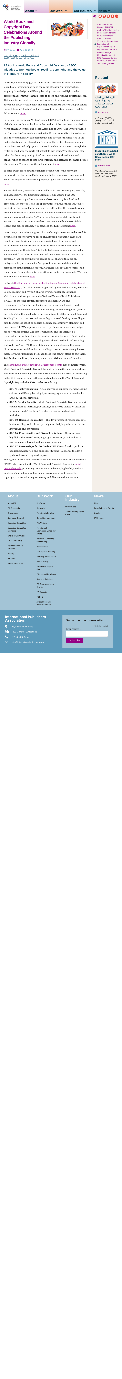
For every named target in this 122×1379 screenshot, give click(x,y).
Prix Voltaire (42, 523)
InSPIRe (40, 597)
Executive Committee (17, 523)
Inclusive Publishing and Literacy (45, 540)
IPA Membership (15, 541)
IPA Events (98, 518)
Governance (13, 513)
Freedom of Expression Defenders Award (47, 531)
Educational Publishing (47, 574)
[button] (100, 16)
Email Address (73, 629)
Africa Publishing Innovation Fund (44, 603)
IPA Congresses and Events (45, 585)
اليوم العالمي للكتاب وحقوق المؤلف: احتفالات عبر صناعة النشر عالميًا (21, 56)
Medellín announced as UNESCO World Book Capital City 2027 (106, 155)
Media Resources (15, 563)
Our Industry (70, 507)
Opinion (97, 513)
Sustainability (42, 561)
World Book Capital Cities (45, 567)
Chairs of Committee (17, 536)
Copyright (41, 508)
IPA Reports (42, 592)
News (96, 503)
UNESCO (101, 61)
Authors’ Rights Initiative (108, 30)
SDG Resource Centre (106, 58)
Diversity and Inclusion (46, 556)
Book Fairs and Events (104, 508)
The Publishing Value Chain (74, 513)
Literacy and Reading (46, 551)
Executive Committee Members (17, 529)
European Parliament (106, 33)
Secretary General (16, 518)
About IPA (12, 503)
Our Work (41, 503)
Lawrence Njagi (104, 52)
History (11, 553)
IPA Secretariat (14, 508)
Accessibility (42, 546)
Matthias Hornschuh (106, 55)
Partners (11, 558)
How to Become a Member (15, 547)
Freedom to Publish (45, 513)
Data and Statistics (44, 579)
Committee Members (46, 518)
